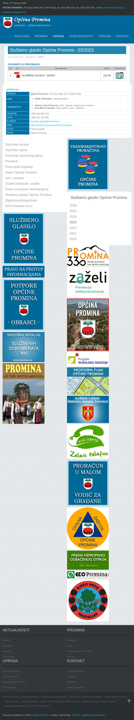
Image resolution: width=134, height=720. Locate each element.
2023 (40, 57)
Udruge (71, 656)
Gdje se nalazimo (75, 687)
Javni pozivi (8, 656)
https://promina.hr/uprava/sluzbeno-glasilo (51, 125)
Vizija (69, 645)
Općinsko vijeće (10, 676)
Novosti (6, 640)
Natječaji (7, 651)
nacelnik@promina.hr (114, 7)
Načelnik (71, 676)
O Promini (72, 640)
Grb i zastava (9, 687)
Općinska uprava (11, 671)
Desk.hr (76, 715)
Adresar (71, 682)
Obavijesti (8, 645)
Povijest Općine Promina (79, 651)
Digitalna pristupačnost (14, 12)
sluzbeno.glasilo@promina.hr (45, 121)
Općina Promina (75, 671)
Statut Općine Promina (14, 682)
